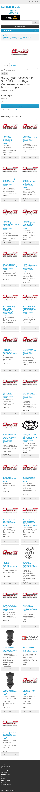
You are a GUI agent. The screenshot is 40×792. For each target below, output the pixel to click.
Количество (4, 98)
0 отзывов (12, 109)
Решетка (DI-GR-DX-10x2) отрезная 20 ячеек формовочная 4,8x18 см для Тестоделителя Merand (30, 522)
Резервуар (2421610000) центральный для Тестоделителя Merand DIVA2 (30, 565)
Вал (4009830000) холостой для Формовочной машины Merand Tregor (8, 394)
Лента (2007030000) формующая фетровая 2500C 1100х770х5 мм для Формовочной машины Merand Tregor (9, 311)
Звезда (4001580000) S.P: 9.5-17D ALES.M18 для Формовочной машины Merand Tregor (10, 607)
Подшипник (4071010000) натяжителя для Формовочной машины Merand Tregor (8, 140)
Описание (5, 65)
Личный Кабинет (6, 783)
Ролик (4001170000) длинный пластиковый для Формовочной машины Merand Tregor (9, 182)
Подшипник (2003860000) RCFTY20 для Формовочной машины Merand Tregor (30, 139)
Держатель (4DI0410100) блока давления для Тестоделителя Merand (10, 351)
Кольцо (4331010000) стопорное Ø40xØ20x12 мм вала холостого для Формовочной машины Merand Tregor (9, 438)
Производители (5, 776)
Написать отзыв (21, 109)
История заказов (6, 784)
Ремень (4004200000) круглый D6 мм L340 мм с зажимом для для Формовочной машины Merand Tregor (30, 438)
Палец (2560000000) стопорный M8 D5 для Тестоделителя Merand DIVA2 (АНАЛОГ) (10, 649)
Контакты (4, 772)
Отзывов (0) (14, 65)
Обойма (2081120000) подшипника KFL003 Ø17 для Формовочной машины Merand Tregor (10, 266)
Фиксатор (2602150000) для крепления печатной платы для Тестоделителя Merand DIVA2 (10, 735)
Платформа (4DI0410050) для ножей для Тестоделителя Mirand (10, 564)
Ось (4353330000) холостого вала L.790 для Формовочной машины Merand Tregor (29, 352)
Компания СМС (11, 6)
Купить (20, 106)
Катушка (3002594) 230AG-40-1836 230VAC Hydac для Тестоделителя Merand (30, 649)
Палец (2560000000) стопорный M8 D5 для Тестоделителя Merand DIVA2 (10, 692)
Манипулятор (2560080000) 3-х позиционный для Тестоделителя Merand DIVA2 (30, 607)
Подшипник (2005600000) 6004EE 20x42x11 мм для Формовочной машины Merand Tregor (29, 225)
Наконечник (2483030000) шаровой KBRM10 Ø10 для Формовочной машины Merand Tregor (30, 267)
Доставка (4, 767)
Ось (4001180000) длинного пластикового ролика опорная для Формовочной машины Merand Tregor (29, 183)
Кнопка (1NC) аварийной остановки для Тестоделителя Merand (9, 479)
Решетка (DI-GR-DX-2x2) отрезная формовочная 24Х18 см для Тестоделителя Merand (10, 522)
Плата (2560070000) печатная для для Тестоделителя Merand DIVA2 (30, 692)
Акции (3, 778)
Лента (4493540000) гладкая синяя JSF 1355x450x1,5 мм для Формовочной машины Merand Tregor (29, 310)
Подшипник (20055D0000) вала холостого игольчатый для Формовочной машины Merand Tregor (30, 395)
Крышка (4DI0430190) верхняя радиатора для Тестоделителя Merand (29, 479)
